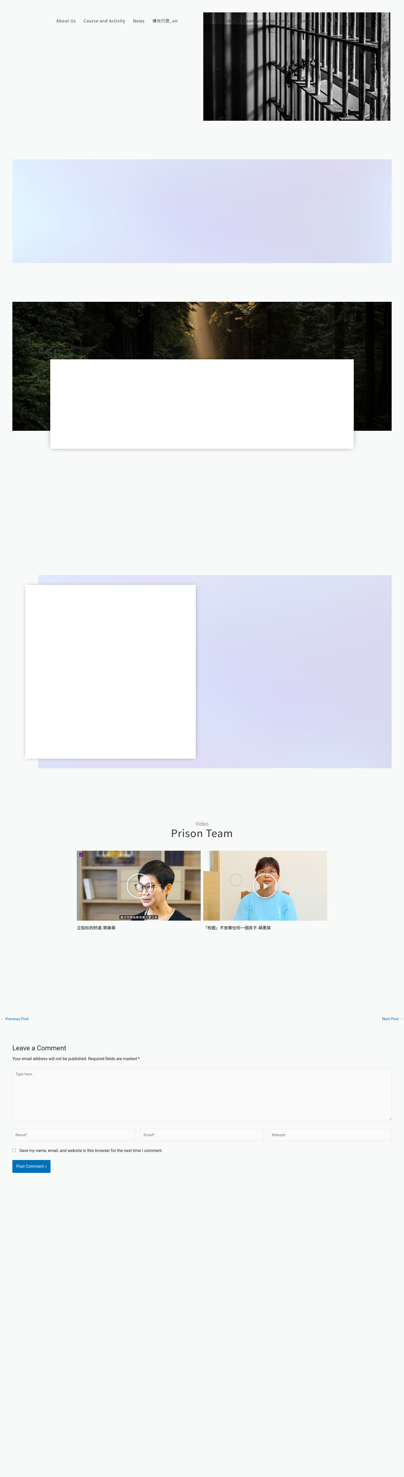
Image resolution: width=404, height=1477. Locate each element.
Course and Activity (104, 21)
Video (230, 21)
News (139, 21)
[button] (139, 886)
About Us (66, 21)
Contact (306, 21)
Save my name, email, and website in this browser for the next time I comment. (91, 1155)
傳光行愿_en (165, 21)
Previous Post (16, 1019)
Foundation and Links (266, 21)
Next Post (391, 1019)
